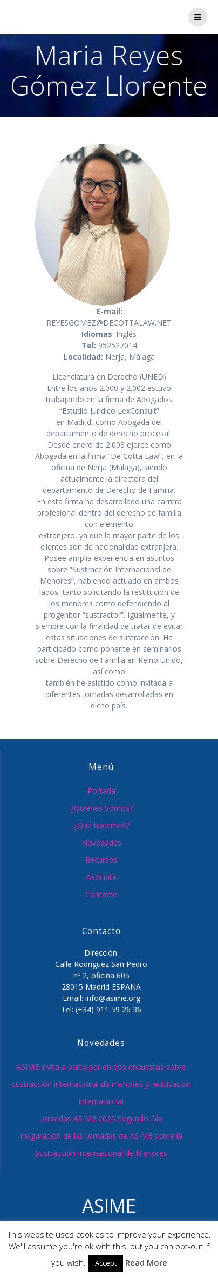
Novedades (101, 842)
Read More (146, 1262)
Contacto (101, 894)
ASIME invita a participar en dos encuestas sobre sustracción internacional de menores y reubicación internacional (101, 1083)
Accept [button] (106, 1263)
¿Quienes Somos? (101, 808)
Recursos (101, 860)
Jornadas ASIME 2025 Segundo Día (101, 1118)
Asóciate (101, 877)
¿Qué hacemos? (101, 825)
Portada (101, 791)
